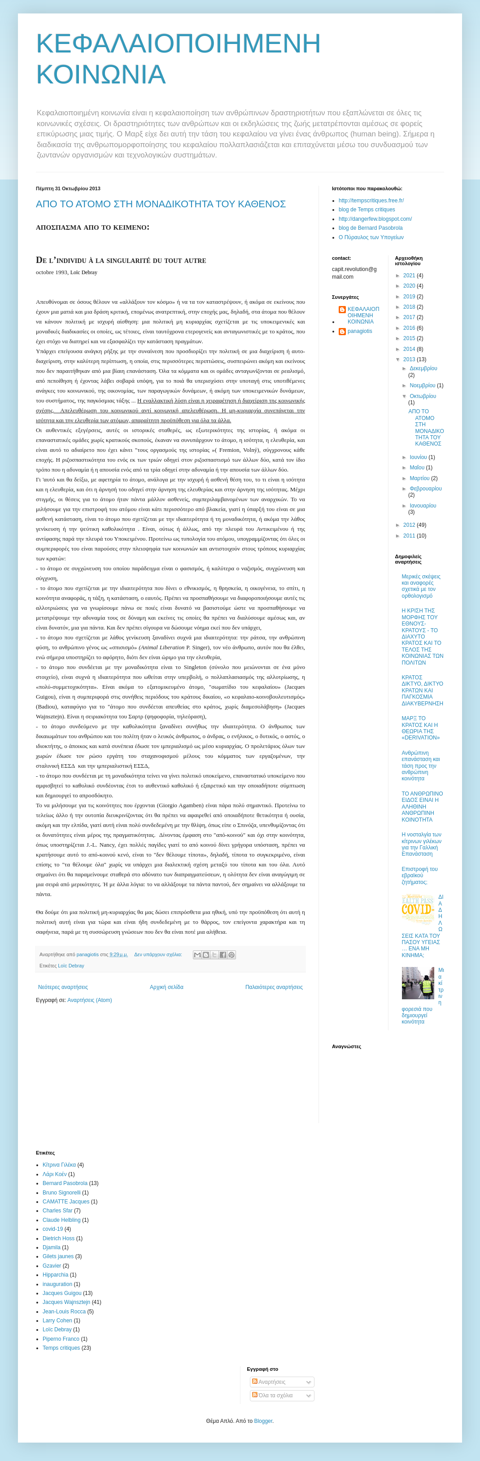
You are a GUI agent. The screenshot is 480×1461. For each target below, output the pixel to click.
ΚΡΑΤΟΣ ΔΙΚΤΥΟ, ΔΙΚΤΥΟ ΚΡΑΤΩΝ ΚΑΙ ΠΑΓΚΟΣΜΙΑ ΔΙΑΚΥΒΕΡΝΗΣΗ (423, 690)
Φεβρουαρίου (426, 489)
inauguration (57, 1284)
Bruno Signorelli (62, 1193)
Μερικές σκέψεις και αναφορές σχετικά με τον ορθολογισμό (421, 586)
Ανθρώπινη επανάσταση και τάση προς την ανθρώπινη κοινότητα (421, 766)
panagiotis (360, 331)
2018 (410, 307)
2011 (410, 536)
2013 (410, 359)
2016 (410, 328)
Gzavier (52, 1266)
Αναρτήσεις (269, 1382)
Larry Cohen (57, 1320)
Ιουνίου (419, 457)
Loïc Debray (71, 965)
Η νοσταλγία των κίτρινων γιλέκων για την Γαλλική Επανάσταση (422, 844)
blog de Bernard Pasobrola (371, 228)
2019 (410, 296)
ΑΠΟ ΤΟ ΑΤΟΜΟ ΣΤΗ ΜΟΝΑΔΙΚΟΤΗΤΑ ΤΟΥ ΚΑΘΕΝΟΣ (161, 204)
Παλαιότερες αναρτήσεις (274, 987)
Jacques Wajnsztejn (66, 1302)
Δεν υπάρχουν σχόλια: (158, 954)
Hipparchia (55, 1275)
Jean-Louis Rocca (64, 1311)
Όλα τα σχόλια (272, 1395)
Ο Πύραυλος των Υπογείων (371, 237)
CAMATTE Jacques (66, 1202)
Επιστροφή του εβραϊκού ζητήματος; (420, 875)
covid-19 (53, 1229)
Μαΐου (418, 467)
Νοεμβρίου (423, 385)
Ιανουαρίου (423, 506)
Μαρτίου (420, 478)
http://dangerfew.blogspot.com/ (375, 219)
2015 (410, 338)
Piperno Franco (61, 1339)
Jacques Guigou (62, 1293)
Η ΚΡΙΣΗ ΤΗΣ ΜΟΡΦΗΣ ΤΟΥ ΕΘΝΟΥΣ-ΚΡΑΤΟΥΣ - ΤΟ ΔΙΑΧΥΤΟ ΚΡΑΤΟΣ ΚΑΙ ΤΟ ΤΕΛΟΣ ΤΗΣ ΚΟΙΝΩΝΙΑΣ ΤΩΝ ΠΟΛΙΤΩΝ (423, 636)
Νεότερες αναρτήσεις (63, 987)
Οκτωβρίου (423, 396)
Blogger (263, 1421)
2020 (410, 286)
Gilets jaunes (58, 1256)
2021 (410, 275)
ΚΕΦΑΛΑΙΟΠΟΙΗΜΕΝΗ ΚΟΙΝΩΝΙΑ (364, 315)
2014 (410, 349)
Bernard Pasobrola (65, 1183)
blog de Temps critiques (367, 209)
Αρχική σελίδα (166, 987)
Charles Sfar (58, 1210)
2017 (410, 317)
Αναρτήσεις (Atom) (89, 1000)
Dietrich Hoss (58, 1238)
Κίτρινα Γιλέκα (59, 1165)
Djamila (52, 1247)
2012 (410, 525)
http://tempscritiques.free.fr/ (371, 200)
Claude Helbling (62, 1220)
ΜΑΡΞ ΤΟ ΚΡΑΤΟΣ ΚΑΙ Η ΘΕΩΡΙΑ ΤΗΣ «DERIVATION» (421, 728)
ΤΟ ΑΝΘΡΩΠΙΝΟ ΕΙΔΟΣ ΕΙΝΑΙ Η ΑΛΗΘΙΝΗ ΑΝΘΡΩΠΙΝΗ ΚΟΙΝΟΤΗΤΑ (422, 807)
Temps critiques (61, 1348)
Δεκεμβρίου (423, 368)
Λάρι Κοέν (55, 1174)
